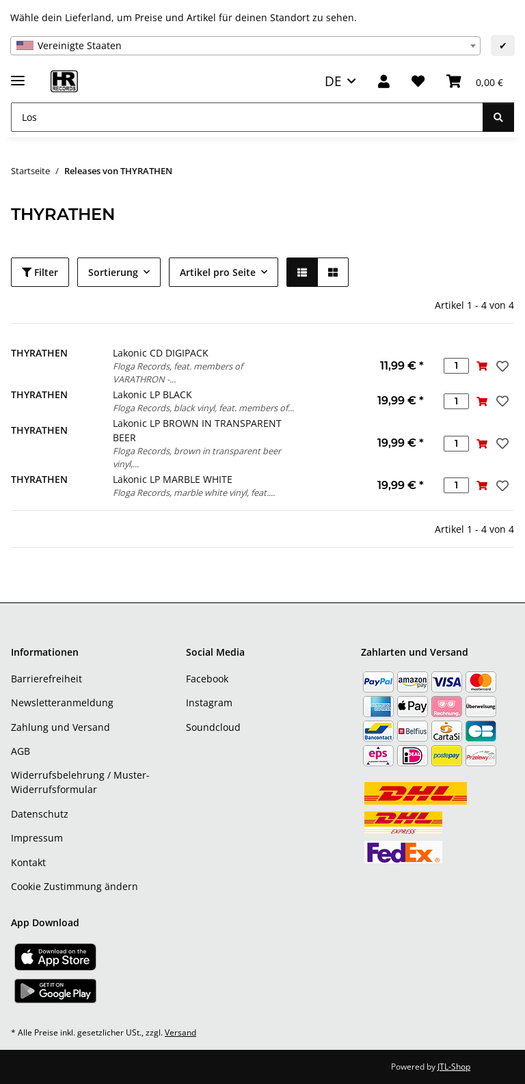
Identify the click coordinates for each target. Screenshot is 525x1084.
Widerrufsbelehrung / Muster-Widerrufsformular (80, 782)
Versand (180, 1032)
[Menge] (456, 366)
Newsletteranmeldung (62, 702)
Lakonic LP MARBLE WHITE (172, 479)
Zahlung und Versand (60, 727)
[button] (384, 81)
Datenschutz (39, 813)
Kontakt (28, 862)
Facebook (207, 678)
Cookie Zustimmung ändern (74, 886)
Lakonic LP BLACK (152, 394)
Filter (40, 272)
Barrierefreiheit (46, 678)
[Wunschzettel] (418, 81)
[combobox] (245, 45)
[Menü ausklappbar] (18, 74)
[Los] (247, 117)
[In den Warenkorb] (481, 366)
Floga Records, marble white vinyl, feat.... (194, 492)
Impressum (37, 837)
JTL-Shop (454, 1066)
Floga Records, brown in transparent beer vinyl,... (197, 457)
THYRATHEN (39, 352)
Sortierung (113, 272)
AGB (20, 751)
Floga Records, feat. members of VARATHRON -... (178, 372)
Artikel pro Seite (218, 272)
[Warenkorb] (474, 81)
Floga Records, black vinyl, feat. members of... (203, 408)
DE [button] (333, 81)
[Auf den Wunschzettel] (501, 366)
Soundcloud (213, 727)
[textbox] (245, 46)
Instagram (209, 702)
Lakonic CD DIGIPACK (160, 352)
